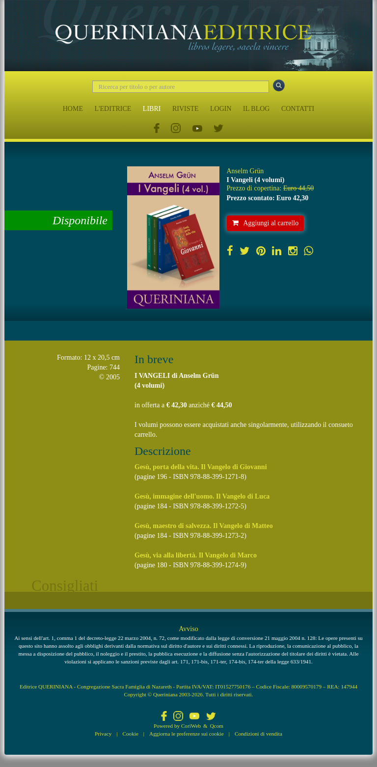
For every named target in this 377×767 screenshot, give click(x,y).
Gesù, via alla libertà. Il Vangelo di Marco (196, 555)
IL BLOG (256, 108)
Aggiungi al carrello (265, 223)
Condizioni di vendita (258, 734)
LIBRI (152, 108)
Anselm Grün (245, 171)
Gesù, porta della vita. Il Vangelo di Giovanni (201, 467)
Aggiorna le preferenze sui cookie (186, 734)
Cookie (130, 734)
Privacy (103, 734)
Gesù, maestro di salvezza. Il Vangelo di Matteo (204, 525)
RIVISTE (185, 108)
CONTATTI (297, 108)
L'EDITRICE (112, 108)
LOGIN (221, 108)
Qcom (216, 726)
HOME (73, 108)
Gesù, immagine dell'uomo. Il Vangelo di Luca (202, 496)
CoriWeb (191, 726)
